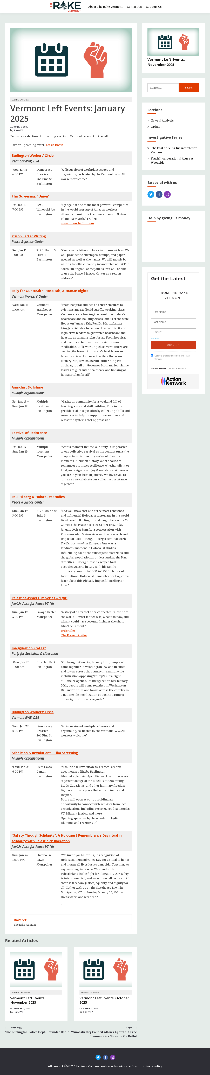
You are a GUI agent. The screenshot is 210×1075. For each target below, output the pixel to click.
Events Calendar (21, 100)
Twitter (150, 194)
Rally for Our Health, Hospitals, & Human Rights (50, 290)
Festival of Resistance (29, 432)
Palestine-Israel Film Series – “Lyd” (39, 598)
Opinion (156, 126)
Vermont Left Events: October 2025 (104, 1000)
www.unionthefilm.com (77, 223)
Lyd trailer (68, 630)
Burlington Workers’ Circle (33, 155)
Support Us (154, 6)
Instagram (167, 194)
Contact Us (134, 6)
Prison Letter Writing (29, 236)
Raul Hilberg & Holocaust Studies (38, 496)
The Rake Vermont (176, 368)
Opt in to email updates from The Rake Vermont (170, 357)
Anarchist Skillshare (27, 387)
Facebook (159, 194)
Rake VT (19, 130)
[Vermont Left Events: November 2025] (173, 42)
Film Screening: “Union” (31, 196)
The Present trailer (74, 635)
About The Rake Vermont (105, 6)
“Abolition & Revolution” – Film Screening (45, 752)
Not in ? (155, 339)
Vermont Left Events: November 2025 (27, 1000)
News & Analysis (162, 120)
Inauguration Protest (29, 648)
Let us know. (54, 145)
